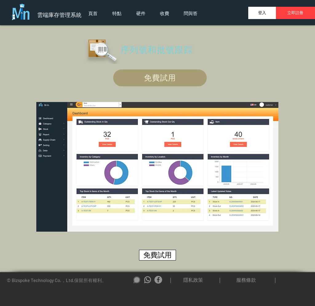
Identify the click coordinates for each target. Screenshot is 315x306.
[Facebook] (158, 280)
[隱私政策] (193, 280)
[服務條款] (246, 280)
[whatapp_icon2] (147, 280)
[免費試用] (160, 77)
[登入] (262, 13)
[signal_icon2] (137, 280)
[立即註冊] (295, 13)
